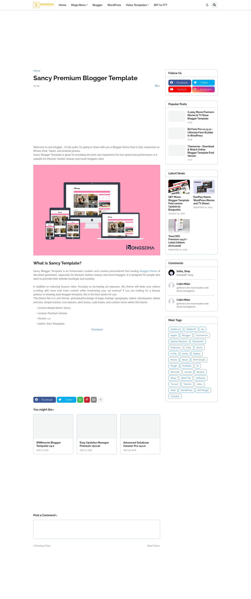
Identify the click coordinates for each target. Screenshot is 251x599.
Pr (197, 366)
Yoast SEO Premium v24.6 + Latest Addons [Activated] (177, 241)
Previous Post (42, 545)
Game (199, 347)
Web (173, 390)
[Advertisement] (125, 40)
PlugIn (173, 366)
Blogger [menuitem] (97, 5)
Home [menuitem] (62, 5)
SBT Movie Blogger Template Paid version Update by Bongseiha (178, 203)
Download (97, 329)
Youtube (174, 396)
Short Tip (186, 378)
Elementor (198, 341)
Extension (175, 347)
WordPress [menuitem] (114, 5)
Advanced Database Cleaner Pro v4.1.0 (136, 444)
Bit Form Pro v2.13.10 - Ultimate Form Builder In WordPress (200, 132)
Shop (173, 378)
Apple (173, 335)
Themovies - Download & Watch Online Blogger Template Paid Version (201, 151)
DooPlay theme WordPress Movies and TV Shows (204, 200)
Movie (173, 359)
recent (188, 372)
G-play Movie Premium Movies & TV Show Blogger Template (201, 115)
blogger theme (148, 271)
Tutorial (187, 384)
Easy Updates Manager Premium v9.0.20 (94, 444)
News (185, 359)
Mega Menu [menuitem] (78, 5)
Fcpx (188, 347)
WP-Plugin (203, 390)
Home (36, 71)
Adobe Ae (175, 329)
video (199, 384)
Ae (202, 329)
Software (200, 378)
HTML (173, 353)
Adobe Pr (191, 329)
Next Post (152, 545)
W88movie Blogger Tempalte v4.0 (48, 444)
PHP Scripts (199, 359)
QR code (175, 372)
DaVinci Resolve (178, 341)
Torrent (174, 384)
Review (200, 372)
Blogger (186, 335)
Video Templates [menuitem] (136, 5)
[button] (207, 5)
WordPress (186, 390)
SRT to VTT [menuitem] (160, 5)
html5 (185, 353)
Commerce (202, 335)
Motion (196, 353)
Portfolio (186, 366)
